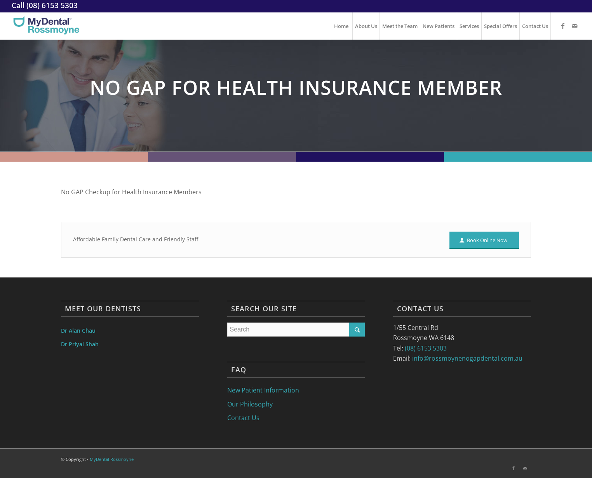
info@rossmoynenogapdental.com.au (467, 358)
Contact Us (243, 417)
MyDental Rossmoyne (112, 459)
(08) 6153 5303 (52, 5)
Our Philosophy (250, 404)
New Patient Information (263, 390)
